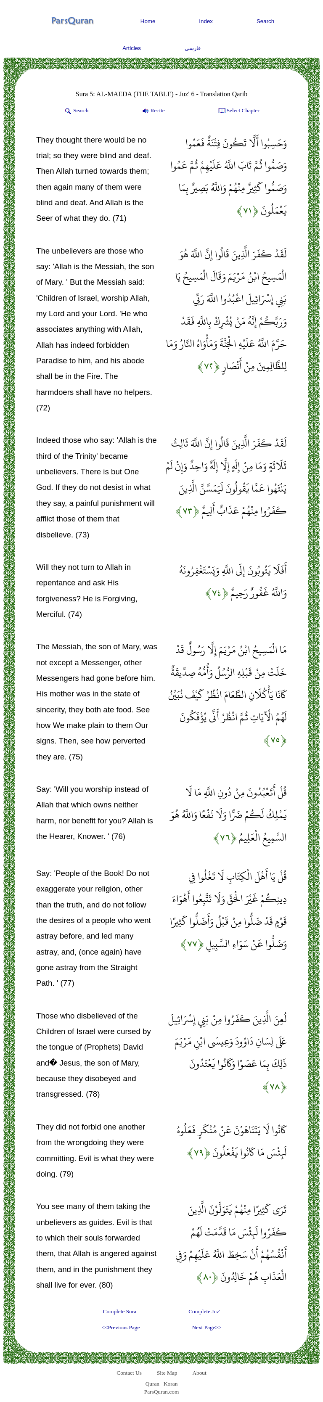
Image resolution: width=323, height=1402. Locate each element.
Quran (152, 1384)
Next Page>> (206, 1327)
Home (148, 21)
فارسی (193, 48)
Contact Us (129, 1373)
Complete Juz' (204, 1311)
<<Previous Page (120, 1327)
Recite (153, 111)
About (199, 1373)
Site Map (167, 1373)
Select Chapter (238, 111)
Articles (131, 48)
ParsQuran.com (161, 1392)
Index (206, 21)
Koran (170, 1384)
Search (265, 21)
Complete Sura (120, 1311)
